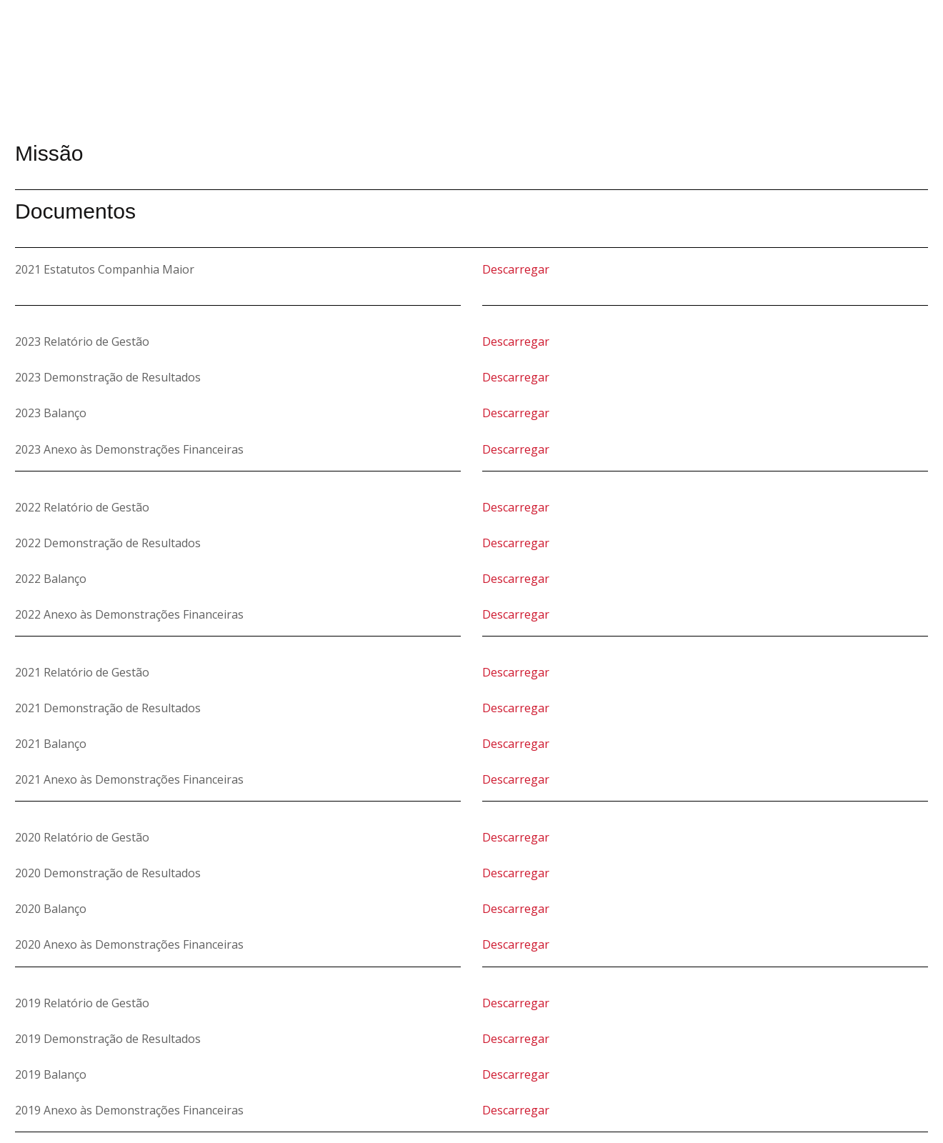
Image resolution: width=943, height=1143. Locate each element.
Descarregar (515, 269)
